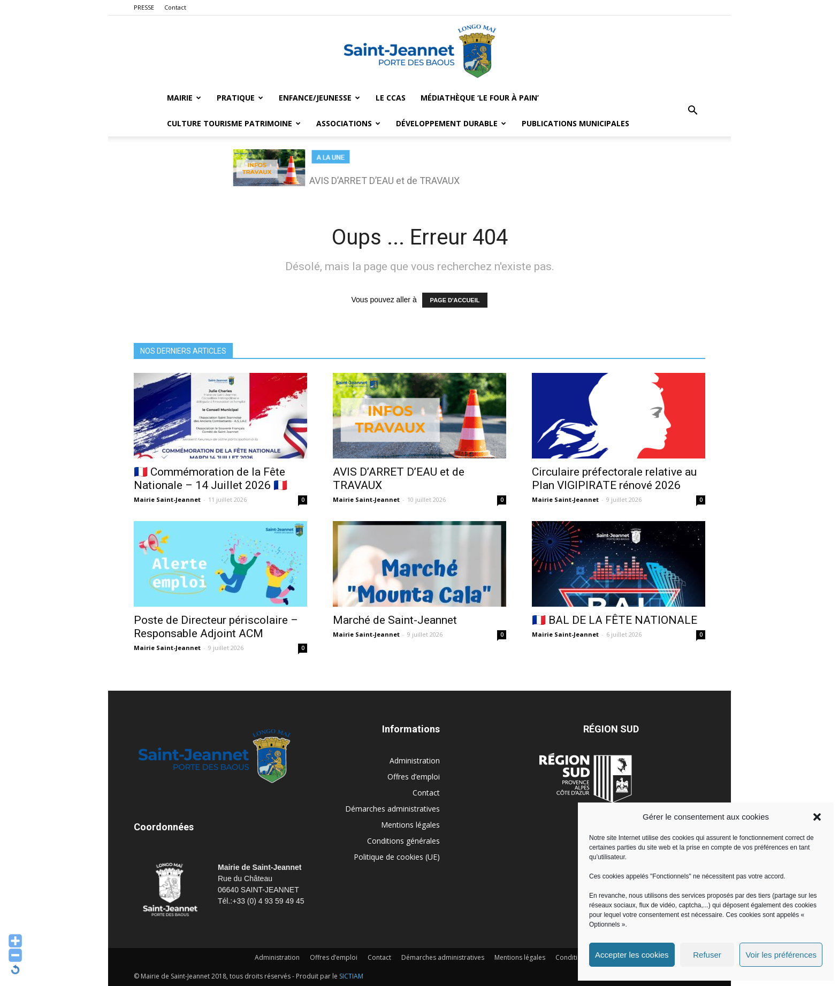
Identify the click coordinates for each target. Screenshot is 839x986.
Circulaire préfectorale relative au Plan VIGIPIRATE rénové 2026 (614, 478)
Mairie (184, 98)
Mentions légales (410, 825)
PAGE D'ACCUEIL (455, 300)
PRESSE (144, 7)
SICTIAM (351, 976)
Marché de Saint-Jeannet (395, 620)
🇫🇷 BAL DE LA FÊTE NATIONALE (614, 620)
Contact (175, 7)
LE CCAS (391, 98)
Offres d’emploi (413, 776)
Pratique (240, 98)
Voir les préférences (781, 954)
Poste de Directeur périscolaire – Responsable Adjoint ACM (216, 627)
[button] (817, 817)
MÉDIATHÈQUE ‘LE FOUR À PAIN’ (480, 98)
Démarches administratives (392, 809)
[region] (419, 173)
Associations (348, 123)
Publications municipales (575, 123)
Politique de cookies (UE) (397, 857)
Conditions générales (403, 841)
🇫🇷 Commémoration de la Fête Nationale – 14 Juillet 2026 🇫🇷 (210, 478)
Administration (415, 760)
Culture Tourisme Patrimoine (234, 123)
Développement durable (451, 123)
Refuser (707, 954)
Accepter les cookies (632, 954)
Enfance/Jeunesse (319, 98)
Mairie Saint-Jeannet (167, 499)
